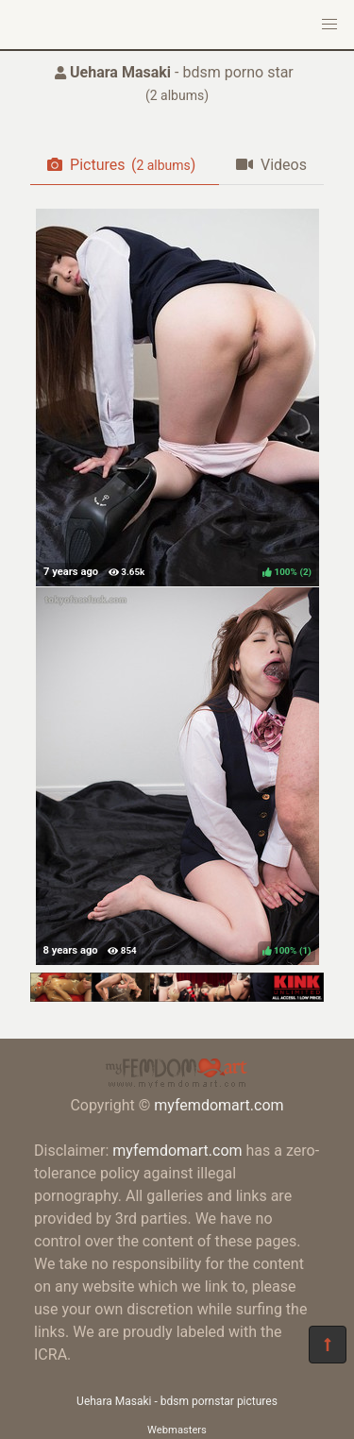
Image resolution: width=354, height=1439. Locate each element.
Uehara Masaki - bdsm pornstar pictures (177, 1401)
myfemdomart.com (218, 1105)
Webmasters (177, 1430)
